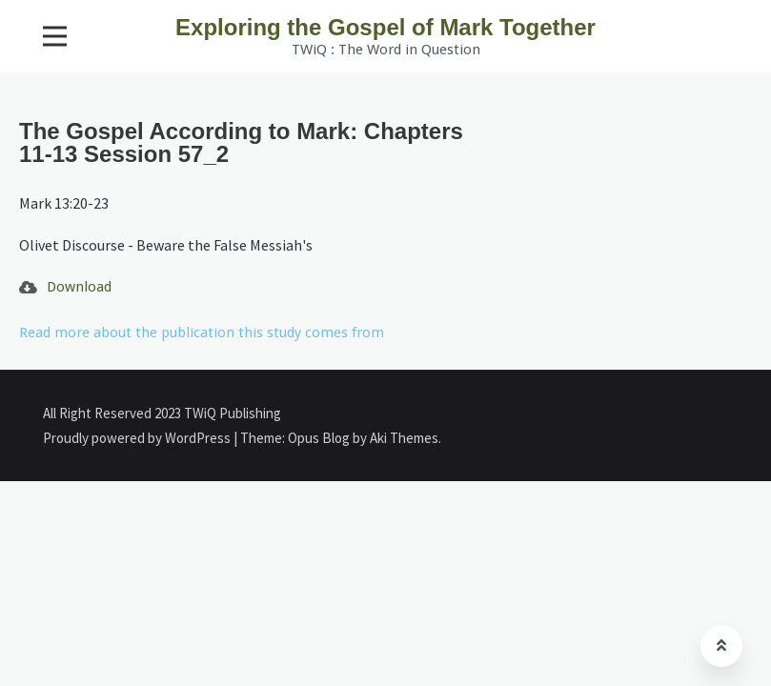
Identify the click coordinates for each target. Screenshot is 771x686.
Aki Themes (404, 438)
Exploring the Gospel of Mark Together (385, 27)
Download (79, 286)
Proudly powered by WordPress (138, 438)
